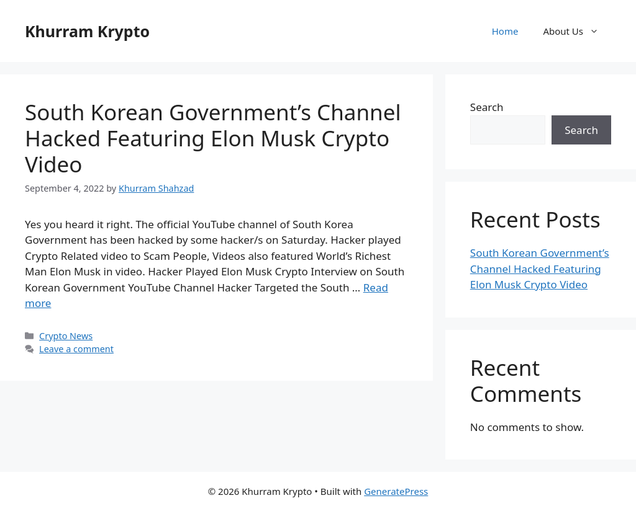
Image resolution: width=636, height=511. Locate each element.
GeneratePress (396, 491)
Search (487, 107)
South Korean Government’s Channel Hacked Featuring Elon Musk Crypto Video (213, 138)
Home (505, 31)
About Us (577, 31)
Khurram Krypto (87, 31)
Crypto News (66, 336)
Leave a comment (76, 349)
